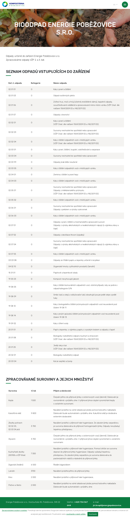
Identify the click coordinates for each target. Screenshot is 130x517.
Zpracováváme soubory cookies (14, 510)
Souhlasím (93, 514)
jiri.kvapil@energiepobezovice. (107, 505)
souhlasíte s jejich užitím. (76, 514)
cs (114, 5)
